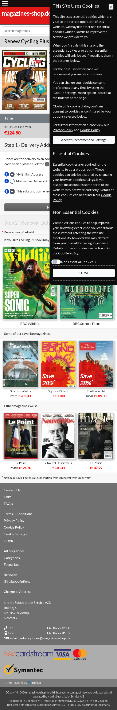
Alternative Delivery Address (36, 181)
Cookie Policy (14, 527)
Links (7, 497)
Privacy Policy (14, 520)
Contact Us (12, 490)
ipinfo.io (34, 682)
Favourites (11, 564)
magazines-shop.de (26, 13)
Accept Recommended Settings (83, 140)
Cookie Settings (15, 534)
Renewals (10, 575)
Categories (12, 558)
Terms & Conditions (18, 514)
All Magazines (14, 551)
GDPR (8, 541)
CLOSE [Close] (84, 273)
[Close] (111, 7)
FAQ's (8, 503)
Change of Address (17, 591)
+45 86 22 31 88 (58, 628)
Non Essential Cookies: (81, 262)
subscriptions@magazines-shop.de (45, 638)
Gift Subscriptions (17, 581)
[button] (6, 174)
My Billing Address (29, 174)
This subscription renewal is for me (41, 191)
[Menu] (4, 3)
